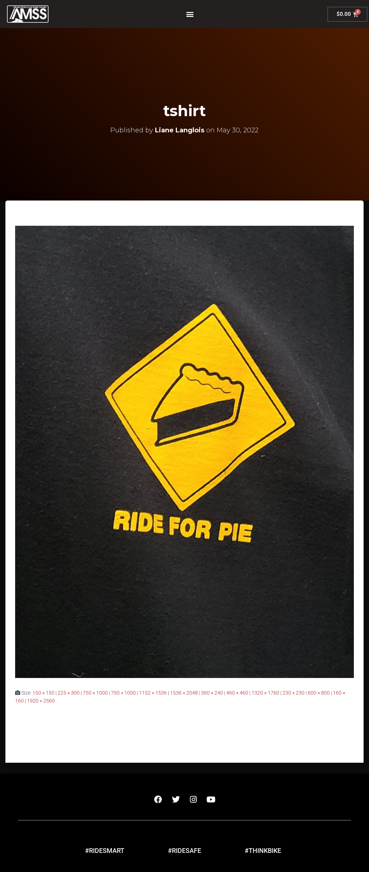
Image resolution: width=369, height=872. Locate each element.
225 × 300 (69, 693)
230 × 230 (293, 693)
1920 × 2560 (41, 701)
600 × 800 (319, 693)
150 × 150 (43, 693)
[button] (190, 14)
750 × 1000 (95, 693)
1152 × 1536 (153, 693)
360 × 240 (212, 693)
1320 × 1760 (265, 693)
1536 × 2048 (184, 693)
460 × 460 (237, 693)
